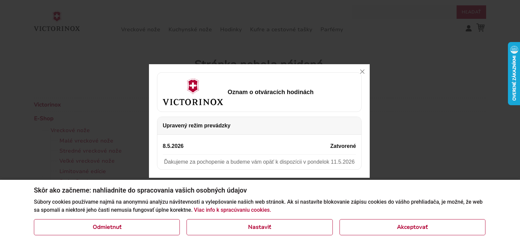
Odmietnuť (107, 227)
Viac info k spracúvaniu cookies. (232, 210)
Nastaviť (259, 227)
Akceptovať (412, 227)
